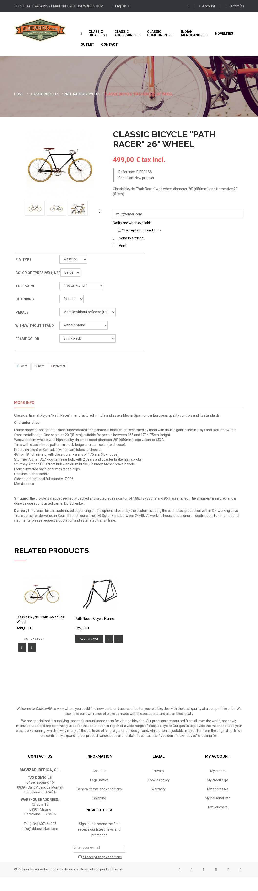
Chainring (25, 299)
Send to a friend (131, 238)
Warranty (158, 789)
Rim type (23, 260)
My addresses (218, 789)
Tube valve (25, 286)
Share (39, 366)
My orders (218, 771)
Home (19, 94)
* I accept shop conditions (141, 230)
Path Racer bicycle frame (94, 619)
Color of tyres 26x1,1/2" (37, 273)
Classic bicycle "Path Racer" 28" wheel (41, 619)
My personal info (218, 798)
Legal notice (99, 780)
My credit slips (218, 780)
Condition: (126, 178)
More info (24, 402)
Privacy (158, 771)
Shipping (99, 798)
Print (122, 245)
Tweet (22, 366)
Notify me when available (132, 223)
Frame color (27, 339)
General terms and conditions (99, 789)
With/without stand (34, 326)
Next (100, 210)
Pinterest (58, 366)
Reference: (127, 172)
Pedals (22, 312)
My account (217, 756)
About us (99, 771)
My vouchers (218, 807)
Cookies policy (159, 780)
